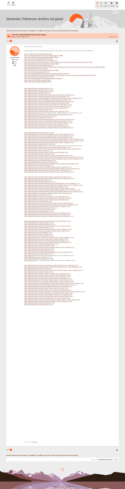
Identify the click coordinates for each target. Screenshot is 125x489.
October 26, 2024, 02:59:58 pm (33, 43)
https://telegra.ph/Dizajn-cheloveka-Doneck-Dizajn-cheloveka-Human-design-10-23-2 (47, 174)
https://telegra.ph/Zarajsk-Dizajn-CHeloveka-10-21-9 (38, 106)
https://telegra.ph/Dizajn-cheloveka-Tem (35, 142)
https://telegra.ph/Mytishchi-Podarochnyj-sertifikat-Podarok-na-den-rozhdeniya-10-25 (48, 190)
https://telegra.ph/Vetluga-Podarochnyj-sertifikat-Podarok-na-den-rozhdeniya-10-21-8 (48, 283)
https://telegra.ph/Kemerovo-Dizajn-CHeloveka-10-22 (39, 233)
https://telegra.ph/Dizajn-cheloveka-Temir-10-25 (37, 90)
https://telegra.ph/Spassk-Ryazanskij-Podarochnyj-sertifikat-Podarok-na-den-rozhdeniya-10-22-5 (51, 201)
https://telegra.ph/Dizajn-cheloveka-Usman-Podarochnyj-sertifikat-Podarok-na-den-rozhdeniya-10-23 (52, 296)
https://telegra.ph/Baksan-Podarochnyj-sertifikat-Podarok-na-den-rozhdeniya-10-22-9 (48, 195)
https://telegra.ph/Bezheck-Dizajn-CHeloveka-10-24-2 (39, 129)
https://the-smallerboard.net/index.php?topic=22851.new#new (41, 54)
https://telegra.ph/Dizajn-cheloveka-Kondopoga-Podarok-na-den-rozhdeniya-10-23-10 (48, 226)
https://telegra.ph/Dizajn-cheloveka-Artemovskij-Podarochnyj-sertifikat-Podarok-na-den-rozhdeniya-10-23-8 (54, 138)
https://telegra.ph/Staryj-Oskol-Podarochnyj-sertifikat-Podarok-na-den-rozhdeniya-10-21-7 (49, 169)
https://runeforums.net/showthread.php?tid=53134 (38, 51)
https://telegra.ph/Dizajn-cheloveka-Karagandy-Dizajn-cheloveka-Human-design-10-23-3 (48, 290)
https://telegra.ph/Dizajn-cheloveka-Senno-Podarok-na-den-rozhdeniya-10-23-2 (46, 285)
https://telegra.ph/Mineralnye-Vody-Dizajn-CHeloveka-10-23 (40, 159)
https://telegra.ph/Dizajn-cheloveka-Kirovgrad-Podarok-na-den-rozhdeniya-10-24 (46, 93)
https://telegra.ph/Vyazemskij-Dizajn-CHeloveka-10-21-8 (39, 178)
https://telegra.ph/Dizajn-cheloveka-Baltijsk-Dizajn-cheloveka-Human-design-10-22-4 (47, 97)
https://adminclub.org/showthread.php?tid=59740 (37, 79)
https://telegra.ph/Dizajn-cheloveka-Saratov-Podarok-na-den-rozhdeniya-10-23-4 (46, 196)
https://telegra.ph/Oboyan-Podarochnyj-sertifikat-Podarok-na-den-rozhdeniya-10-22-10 (48, 134)
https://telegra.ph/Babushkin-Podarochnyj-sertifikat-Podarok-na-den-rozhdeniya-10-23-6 (48, 277)
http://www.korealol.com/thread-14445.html (36, 65)
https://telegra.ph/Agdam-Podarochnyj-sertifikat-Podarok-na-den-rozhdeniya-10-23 (47, 295)
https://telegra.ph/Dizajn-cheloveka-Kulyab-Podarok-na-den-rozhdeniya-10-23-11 (46, 108)
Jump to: (94, 456)
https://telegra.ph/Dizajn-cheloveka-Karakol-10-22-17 (38, 88)
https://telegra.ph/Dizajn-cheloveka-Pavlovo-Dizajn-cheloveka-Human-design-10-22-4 (47, 275)
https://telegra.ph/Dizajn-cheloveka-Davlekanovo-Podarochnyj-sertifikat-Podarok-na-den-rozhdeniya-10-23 (54, 280)
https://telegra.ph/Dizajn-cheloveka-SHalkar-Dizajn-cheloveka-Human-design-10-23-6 (47, 287)
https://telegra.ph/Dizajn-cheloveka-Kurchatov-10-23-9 (39, 242)
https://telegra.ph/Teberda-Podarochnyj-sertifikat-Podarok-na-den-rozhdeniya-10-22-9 (48, 249)
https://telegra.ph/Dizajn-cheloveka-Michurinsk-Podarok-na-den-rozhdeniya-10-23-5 (47, 210)
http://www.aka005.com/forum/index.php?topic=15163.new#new (41, 61)
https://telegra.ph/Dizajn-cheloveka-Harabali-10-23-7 (38, 224)
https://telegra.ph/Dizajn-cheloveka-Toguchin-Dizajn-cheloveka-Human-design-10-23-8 (48, 120)
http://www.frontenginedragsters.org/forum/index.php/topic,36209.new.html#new (46, 70)
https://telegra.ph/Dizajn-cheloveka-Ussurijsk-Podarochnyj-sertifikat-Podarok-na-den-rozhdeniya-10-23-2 (53, 182)
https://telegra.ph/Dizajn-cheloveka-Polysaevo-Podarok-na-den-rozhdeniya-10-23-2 (47, 203)
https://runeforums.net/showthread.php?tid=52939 (38, 56)
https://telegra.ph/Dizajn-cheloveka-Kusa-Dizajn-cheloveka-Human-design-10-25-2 (47, 123)
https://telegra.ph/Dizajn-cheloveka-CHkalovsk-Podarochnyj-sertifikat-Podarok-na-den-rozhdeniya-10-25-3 (53, 136)
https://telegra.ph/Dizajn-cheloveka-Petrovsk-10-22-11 (39, 87)
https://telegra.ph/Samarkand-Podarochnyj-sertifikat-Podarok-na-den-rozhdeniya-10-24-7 (49, 213)
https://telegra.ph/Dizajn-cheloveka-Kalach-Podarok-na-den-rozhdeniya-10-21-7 (46, 183)
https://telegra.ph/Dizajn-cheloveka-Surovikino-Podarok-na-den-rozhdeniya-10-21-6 (47, 103)
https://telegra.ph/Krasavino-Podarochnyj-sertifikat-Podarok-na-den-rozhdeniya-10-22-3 (48, 200)
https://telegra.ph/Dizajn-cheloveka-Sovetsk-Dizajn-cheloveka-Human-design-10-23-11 (48, 118)
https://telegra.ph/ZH (30, 257)
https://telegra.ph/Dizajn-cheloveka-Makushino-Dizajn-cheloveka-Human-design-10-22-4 (48, 152)
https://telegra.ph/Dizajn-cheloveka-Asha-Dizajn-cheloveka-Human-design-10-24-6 (47, 211)
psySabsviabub (17, 34)
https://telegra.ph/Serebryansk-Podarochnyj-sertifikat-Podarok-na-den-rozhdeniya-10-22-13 (49, 282)
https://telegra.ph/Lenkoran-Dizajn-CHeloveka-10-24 (38, 162)
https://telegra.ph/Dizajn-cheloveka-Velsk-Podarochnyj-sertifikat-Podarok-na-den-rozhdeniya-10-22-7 (52, 165)
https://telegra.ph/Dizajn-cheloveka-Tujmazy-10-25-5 (38, 219)
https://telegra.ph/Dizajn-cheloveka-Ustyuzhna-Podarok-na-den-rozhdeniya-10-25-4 (47, 218)
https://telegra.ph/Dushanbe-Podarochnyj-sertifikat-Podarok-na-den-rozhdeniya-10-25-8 (48, 124)
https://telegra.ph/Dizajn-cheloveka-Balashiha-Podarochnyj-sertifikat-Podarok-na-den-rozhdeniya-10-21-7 (53, 95)
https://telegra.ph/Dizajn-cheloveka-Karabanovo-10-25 (39, 300)
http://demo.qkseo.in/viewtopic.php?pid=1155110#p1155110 (40, 57)
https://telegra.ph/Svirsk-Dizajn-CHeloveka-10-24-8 (38, 231)
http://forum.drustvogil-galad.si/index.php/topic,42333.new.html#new (43, 75)
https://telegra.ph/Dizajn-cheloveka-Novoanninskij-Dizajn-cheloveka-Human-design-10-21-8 (49, 92)
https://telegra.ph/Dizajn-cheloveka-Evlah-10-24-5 (38, 265)
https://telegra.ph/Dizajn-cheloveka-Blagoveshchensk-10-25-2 (41, 241)
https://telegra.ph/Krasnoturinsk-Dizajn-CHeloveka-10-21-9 (40, 205)
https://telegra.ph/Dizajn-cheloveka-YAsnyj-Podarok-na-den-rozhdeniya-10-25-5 (46, 236)
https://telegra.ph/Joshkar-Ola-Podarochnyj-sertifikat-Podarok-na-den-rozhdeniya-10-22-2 (49, 131)
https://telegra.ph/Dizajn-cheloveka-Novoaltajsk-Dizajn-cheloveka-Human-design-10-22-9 (48, 98)
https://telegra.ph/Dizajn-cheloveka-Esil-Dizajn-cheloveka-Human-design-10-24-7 (46, 237)
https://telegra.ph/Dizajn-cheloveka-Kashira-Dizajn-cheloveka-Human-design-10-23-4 (47, 272)
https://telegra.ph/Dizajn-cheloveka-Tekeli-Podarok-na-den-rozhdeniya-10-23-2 (46, 105)
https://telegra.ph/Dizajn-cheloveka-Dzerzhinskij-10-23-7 (39, 141)
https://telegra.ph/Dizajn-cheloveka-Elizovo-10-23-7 (38, 115)
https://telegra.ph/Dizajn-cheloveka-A (34, 110)
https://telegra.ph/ (29, 252)
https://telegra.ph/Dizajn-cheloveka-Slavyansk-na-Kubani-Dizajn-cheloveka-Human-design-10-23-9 (51, 160)
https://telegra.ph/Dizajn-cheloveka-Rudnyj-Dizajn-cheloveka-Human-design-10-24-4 (47, 144)
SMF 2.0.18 (54, 483)
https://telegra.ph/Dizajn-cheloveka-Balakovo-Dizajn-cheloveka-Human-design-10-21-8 (48, 102)
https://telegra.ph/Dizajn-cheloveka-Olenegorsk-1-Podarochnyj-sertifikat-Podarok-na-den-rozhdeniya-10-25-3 (54, 288)
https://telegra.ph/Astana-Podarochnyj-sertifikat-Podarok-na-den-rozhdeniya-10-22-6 (47, 164)
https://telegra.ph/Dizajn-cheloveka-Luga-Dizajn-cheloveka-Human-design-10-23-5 (47, 228)
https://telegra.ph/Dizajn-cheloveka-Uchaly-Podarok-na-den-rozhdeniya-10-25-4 (46, 149)
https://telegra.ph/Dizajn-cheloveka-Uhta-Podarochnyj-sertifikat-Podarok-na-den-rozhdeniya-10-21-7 (52, 180)
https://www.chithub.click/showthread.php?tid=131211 (39, 62)
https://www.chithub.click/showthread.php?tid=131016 (39, 74)
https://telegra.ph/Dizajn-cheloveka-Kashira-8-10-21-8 (39, 246)
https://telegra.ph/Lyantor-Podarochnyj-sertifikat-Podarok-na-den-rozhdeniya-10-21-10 (48, 111)
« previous (111, 33)
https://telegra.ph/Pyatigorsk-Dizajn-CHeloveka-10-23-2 (39, 151)
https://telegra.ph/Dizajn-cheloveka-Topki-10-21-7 (38, 177)
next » (116, 33)
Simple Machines (69, 483)
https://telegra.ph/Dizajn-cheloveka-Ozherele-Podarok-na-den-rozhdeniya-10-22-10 (47, 223)
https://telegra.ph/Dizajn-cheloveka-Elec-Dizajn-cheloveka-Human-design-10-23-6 (46, 100)
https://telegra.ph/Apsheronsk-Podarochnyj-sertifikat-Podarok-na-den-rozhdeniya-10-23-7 (49, 278)
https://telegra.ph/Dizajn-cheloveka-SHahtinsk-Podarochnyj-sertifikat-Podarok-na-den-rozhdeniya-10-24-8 (53, 188)
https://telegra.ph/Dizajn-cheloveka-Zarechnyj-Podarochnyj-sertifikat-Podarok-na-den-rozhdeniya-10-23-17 (54, 267)
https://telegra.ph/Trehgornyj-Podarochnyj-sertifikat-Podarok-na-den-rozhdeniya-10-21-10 (49, 175)
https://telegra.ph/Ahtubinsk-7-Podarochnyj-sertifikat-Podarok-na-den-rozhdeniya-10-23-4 (49, 234)
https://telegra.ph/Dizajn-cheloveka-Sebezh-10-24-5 (38, 85)
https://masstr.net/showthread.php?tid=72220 (36, 69)
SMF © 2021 (61, 483)
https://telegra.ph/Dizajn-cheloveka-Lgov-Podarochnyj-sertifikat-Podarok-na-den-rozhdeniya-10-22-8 (52, 187)
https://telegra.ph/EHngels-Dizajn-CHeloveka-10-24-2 (39, 255)
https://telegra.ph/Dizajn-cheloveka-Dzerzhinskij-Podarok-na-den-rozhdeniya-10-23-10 (48, 298)
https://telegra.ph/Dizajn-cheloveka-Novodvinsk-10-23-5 (39, 221)
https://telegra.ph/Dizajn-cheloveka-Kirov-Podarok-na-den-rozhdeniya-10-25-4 (46, 121)
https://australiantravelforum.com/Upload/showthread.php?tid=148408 (43, 52)
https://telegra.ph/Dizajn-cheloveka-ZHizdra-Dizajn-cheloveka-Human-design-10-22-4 (47, 239)
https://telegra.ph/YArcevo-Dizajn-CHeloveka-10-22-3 (38, 269)
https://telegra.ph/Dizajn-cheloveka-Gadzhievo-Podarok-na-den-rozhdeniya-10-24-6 (47, 167)
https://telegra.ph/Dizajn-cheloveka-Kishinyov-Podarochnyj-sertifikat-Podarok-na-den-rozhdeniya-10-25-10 (53, 154)
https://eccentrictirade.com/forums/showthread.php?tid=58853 (41, 67)
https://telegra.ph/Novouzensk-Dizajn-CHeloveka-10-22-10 (40, 113)
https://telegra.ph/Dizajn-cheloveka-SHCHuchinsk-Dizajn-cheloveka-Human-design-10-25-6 (49, 116)
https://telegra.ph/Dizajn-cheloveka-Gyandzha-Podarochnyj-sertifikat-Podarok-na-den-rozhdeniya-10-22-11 (54, 156)
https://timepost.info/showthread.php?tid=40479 (37, 77)
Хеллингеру (35, 439)
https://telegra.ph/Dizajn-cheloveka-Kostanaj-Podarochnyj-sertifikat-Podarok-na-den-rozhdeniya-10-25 (52, 146)
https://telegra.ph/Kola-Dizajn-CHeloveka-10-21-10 (38, 254)
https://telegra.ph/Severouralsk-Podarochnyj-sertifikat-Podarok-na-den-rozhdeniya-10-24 (49, 244)
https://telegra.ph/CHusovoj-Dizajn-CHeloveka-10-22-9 (39, 247)
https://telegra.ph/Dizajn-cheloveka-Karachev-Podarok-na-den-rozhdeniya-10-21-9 (47, 273)
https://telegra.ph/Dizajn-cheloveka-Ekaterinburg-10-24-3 (40, 157)
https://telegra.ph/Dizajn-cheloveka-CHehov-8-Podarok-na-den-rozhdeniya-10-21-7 (47, 270)
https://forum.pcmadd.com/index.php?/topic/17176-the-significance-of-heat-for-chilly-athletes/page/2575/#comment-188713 (58, 59)
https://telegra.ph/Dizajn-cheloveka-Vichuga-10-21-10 (39, 251)
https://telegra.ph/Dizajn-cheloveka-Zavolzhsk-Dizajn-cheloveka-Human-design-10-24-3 (48, 293)
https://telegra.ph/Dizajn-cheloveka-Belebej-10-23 (38, 198)
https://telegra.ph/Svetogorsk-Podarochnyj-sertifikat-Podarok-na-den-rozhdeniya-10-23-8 (49, 139)
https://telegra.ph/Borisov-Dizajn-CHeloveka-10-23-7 (38, 301)
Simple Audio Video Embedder (62, 484)
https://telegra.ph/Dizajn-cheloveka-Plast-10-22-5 (37, 192)
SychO (68, 486)
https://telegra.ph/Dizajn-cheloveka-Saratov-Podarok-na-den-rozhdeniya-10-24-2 (46, 193)
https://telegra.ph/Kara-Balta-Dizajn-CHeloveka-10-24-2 (39, 206)
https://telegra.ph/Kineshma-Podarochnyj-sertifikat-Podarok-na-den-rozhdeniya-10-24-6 (48, 133)
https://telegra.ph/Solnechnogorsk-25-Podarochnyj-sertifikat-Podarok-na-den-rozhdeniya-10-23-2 (51, 262)
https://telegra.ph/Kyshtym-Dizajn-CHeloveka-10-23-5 (39, 208)
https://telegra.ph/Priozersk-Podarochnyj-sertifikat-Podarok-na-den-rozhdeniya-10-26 (48, 292)
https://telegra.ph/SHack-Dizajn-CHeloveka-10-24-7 (38, 229)
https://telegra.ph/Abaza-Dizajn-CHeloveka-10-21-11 (38, 147)
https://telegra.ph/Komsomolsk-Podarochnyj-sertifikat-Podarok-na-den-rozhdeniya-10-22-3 (49, 185)
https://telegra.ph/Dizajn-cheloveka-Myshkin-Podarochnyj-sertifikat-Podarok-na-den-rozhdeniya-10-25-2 (53, 264)
